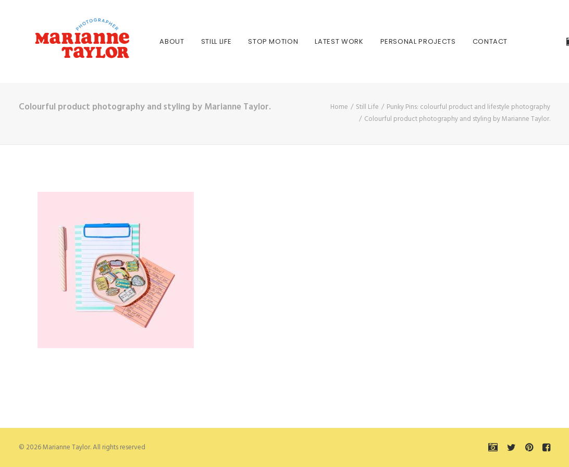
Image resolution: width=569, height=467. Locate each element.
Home (339, 107)
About (149, 41)
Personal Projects (395, 41)
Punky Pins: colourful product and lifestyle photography (468, 107)
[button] (550, 41)
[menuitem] (149, 41)
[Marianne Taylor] (68, 41)
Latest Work (316, 41)
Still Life (193, 41)
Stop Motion (251, 41)
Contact (467, 41)
